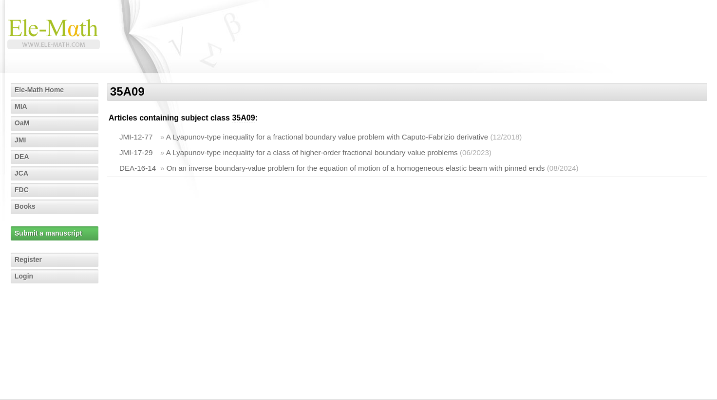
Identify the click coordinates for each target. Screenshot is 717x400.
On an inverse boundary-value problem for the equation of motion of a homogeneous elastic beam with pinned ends (356, 168)
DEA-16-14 (137, 168)
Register (28, 259)
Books (25, 206)
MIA (21, 106)
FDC (22, 190)
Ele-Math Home (39, 90)
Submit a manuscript (48, 233)
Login (24, 276)
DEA (22, 156)
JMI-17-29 (135, 152)
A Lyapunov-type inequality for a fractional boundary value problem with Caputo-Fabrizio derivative (327, 137)
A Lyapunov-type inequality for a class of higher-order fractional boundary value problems (312, 152)
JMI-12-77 (135, 137)
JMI (20, 140)
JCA (21, 173)
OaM (22, 123)
